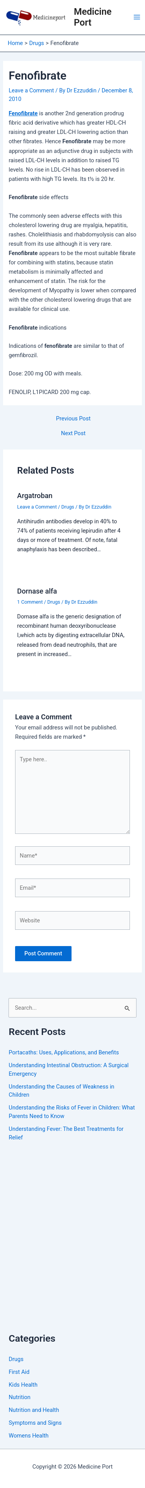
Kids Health (23, 1384)
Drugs (67, 507)
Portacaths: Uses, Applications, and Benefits (64, 1052)
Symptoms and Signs (35, 1422)
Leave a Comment (31, 90)
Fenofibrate (23, 113)
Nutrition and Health (34, 1409)
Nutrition (19, 1397)
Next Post (73, 433)
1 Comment (30, 602)
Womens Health (28, 1435)
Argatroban (34, 495)
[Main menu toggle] (137, 17)
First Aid (19, 1371)
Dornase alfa (37, 591)
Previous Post (73, 419)
